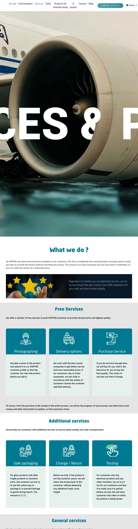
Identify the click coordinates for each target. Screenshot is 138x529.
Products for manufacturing (60, 5)
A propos (73, 5)
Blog (91, 4)
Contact (83, 4)
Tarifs (48, 4)
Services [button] (39, 4)
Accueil (12, 4)
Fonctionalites (25, 4)
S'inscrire (116, 5)
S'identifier (106, 5)
